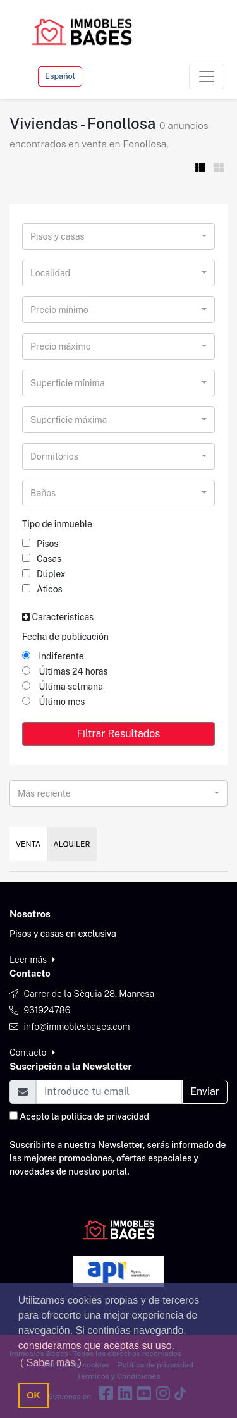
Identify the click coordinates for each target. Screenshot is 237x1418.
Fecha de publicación (65, 637)
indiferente (53, 656)
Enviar (204, 1091)
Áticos (42, 589)
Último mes (53, 702)
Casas (41, 559)
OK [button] (33, 1395)
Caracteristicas (58, 617)
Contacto (32, 1053)
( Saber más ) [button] (51, 1362)
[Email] (109, 1092)
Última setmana (62, 686)
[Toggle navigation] (206, 76)
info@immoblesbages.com (76, 1027)
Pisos (40, 544)
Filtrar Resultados (119, 734)
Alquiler (71, 844)
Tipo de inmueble (57, 524)
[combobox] (118, 236)
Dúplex (44, 574)
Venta (28, 844)
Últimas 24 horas (65, 671)
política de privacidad (105, 1116)
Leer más (32, 960)
